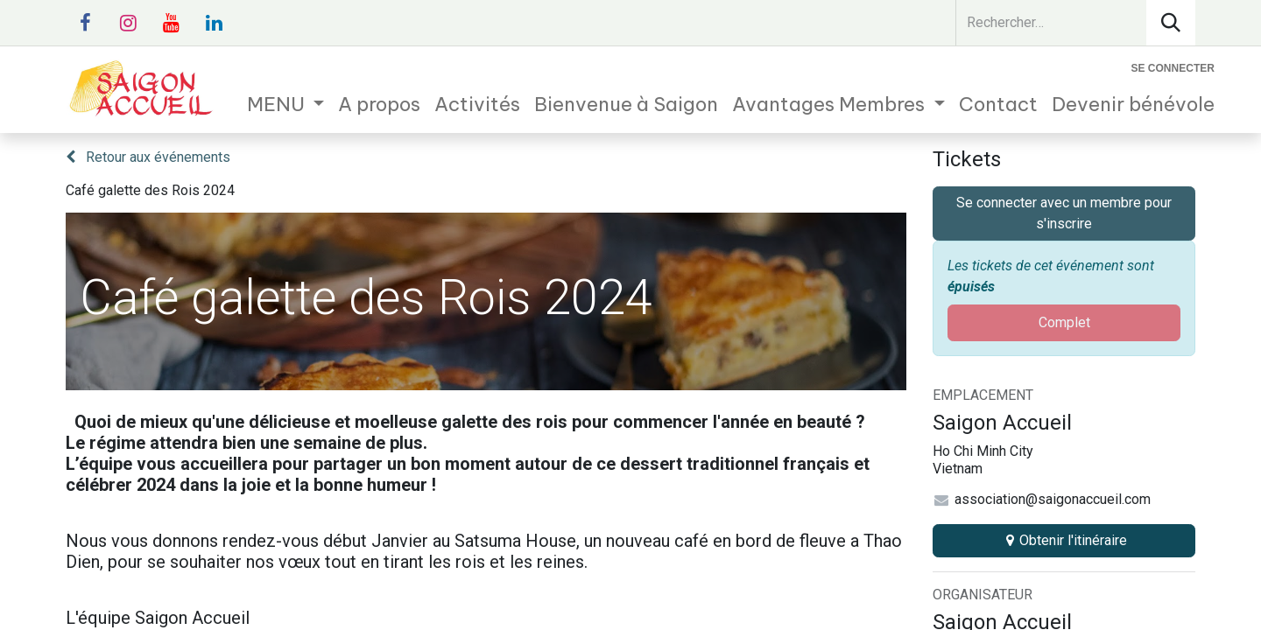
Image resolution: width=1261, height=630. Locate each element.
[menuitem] (286, 104)
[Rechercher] (1170, 23)
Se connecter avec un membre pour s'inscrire (1064, 213)
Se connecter (1173, 68)
